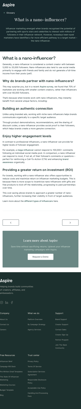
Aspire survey (46, 86)
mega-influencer (25, 150)
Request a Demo (40, 257)
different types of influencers (38, 201)
